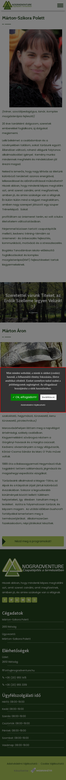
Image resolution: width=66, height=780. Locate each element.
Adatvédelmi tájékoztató (33, 405)
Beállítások (48, 397)
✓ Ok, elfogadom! (24, 397)
